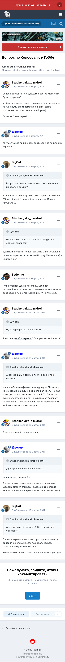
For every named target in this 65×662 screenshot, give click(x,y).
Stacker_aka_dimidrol (22, 66)
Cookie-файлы (32, 649)
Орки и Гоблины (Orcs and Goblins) (40, 70)
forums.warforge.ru (32, 653)
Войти (32, 595)
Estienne (18, 274)
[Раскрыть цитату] (7, 175)
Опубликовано (28, 86)
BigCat (16, 162)
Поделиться (16, 614)
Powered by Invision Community (32, 657)
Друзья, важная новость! (29, 4)
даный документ (23, 338)
